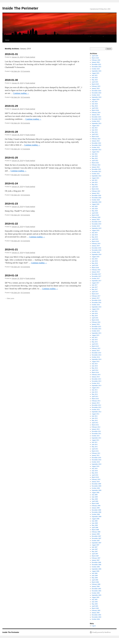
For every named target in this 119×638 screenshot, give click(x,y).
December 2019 (96, 222)
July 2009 (95, 495)
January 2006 (96, 586)
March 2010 (95, 477)
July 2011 (95, 442)
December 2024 (96, 90)
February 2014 (96, 374)
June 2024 (95, 104)
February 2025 (96, 86)
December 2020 (96, 195)
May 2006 (95, 578)
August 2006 (95, 571)
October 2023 (96, 121)
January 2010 (96, 481)
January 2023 (96, 141)
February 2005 (96, 610)
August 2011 (95, 440)
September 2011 (96, 438)
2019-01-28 (11, 131)
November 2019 (96, 224)
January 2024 (96, 115)
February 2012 (96, 427)
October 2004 (96, 619)
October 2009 (96, 488)
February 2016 (96, 322)
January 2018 (96, 272)
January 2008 (96, 534)
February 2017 (96, 296)
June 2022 (95, 156)
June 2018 (95, 261)
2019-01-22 (11, 223)
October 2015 (96, 331)
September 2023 (96, 123)
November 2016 (96, 302)
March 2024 (95, 110)
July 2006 (95, 573)
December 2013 (96, 379)
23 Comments (25, 71)
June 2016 (95, 313)
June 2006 (95, 575)
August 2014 (95, 361)
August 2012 (95, 414)
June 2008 (95, 523)
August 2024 (95, 99)
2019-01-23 (11, 203)
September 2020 (96, 202)
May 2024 (95, 106)
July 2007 (95, 547)
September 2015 (96, 333)
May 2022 (95, 158)
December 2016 (96, 300)
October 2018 (96, 252)
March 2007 (95, 556)
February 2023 (96, 139)
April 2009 (95, 501)
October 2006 (96, 567)
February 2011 (96, 453)
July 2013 (95, 390)
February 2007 (96, 558)
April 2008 (95, 527)
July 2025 (95, 75)
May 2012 (95, 420)
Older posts (9, 298)
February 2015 (96, 348)
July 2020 (95, 206)
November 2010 (96, 460)
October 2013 (96, 383)
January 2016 (96, 324)
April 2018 (95, 265)
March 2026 (95, 58)
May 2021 (95, 184)
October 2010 (96, 462)
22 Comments (25, 241)
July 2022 (95, 154)
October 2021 (96, 173)
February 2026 (96, 60)
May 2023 (95, 132)
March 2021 (95, 189)
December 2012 (96, 405)
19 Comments (25, 195)
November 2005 (96, 591)
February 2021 (96, 191)
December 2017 (96, 274)
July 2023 (95, 128)
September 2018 (96, 254)
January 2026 (96, 62)
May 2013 (95, 394)
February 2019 (96, 243)
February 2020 (96, 217)
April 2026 (95, 56)
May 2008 (95, 525)
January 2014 (96, 377)
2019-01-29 (11, 105)
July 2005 (95, 599)
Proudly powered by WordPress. (101, 632)
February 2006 (96, 584)
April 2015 (95, 344)
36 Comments (25, 123)
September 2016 (96, 307)
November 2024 (96, 93)
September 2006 (96, 569)
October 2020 (96, 200)
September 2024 (96, 97)
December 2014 (96, 353)
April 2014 (95, 370)
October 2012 (96, 409)
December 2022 (96, 143)
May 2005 (95, 604)
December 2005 (96, 588)
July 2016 (95, 311)
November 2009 (96, 486)
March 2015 (95, 346)
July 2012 (95, 416)
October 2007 (96, 540)
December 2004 (96, 615)
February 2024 (96, 112)
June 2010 (95, 471)
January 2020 (96, 219)
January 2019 (96, 246)
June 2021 (95, 182)
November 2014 (96, 355)
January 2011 (96, 455)
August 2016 (95, 309)
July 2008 (95, 521)
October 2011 (96, 436)
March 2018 (95, 267)
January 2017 (96, 298)
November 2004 (96, 617)
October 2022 (96, 147)
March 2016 (95, 320)
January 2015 (96, 350)
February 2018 (96, 270)
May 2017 (95, 289)
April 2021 (95, 187)
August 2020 (95, 204)
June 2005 (95, 602)
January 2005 (96, 612)
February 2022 (96, 165)
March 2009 (95, 503)
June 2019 (95, 235)
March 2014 (95, 372)
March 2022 (95, 163)
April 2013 (95, 396)
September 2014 (96, 359)
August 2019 (95, 230)
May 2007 (95, 551)
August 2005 (95, 597)
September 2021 (96, 176)
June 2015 (95, 339)
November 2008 (96, 512)
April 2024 (95, 108)
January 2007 (96, 560)
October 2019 (96, 226)
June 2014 (95, 366)
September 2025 (96, 71)
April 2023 (95, 134)
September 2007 (96, 543)
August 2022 (95, 152)
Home (7, 40)
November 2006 (96, 564)
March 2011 (95, 451)
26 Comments (25, 293)
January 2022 (96, 167)
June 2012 (95, 418)
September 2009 (96, 490)
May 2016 (95, 315)
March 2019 (95, 241)
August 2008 (95, 519)
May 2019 (95, 237)
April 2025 (95, 82)
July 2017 (95, 285)
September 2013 (96, 385)
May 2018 (95, 263)
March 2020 (95, 215)
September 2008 (96, 516)
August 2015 (95, 335)
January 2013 (96, 403)
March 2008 (95, 529)
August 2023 (95, 125)
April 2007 (95, 554)
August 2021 (95, 178)
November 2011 (96, 433)
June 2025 (95, 77)
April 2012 (95, 422)
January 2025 (96, 88)
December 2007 (96, 536)
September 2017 (96, 281)
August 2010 (95, 466)
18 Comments (25, 97)
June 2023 (95, 130)
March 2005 (95, 608)
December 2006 (96, 562)
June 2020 (95, 208)
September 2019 (96, 228)
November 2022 (96, 145)
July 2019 (95, 232)
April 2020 (95, 213)
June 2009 (95, 497)
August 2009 (95, 492)
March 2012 (95, 425)
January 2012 (96, 429)
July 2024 (95, 101)
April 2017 (95, 291)
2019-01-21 (11, 249)
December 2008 (96, 510)
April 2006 (95, 580)
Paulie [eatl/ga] (30, 57)
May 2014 (95, 368)
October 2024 (96, 95)
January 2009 (96, 508)
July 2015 (95, 337)
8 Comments (25, 175)
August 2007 (95, 545)
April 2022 (95, 160)
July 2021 (95, 180)
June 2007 (95, 549)
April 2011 (95, 449)
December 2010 (96, 457)
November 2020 (96, 198)
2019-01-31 (11, 54)
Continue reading (21, 93)
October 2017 (96, 278)
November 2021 (96, 171)
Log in (94, 626)
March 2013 (95, 398)
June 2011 (95, 444)
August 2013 (95, 388)
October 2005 (96, 593)
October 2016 (96, 305)
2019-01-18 (11, 275)
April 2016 (95, 318)
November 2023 (96, 119)
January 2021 (96, 193)
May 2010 (95, 473)
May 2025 (95, 80)
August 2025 (95, 73)
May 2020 (95, 211)
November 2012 (96, 407)
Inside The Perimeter (20, 8)
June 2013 (95, 392)
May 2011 (95, 446)
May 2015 (95, 342)
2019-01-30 (11, 80)
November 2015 (96, 329)
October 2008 (96, 514)
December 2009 (96, 484)
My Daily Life (15, 71)
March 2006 (95, 582)
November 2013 (96, 381)
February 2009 (96, 505)
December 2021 (96, 169)
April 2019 (95, 239)
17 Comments (25, 149)
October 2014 (96, 357)
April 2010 (95, 475)
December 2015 (96, 326)
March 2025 (95, 84)
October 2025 (96, 69)
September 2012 (96, 412)
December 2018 (96, 248)
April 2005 (95, 606)
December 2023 (96, 117)
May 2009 (95, 499)
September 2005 (96, 595)
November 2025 (96, 66)
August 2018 (95, 256)
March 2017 (95, 294)
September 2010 (96, 464)
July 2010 (95, 468)
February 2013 (96, 401)
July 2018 (95, 259)
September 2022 (96, 149)
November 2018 (96, 250)
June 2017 (95, 287)
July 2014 (95, 364)
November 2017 (96, 276)
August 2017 (95, 283)
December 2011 (96, 431)
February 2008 (96, 532)
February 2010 (96, 479)
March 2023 (95, 136)
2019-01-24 (11, 183)
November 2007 (96, 538)
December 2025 (96, 64)
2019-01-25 (11, 157)
